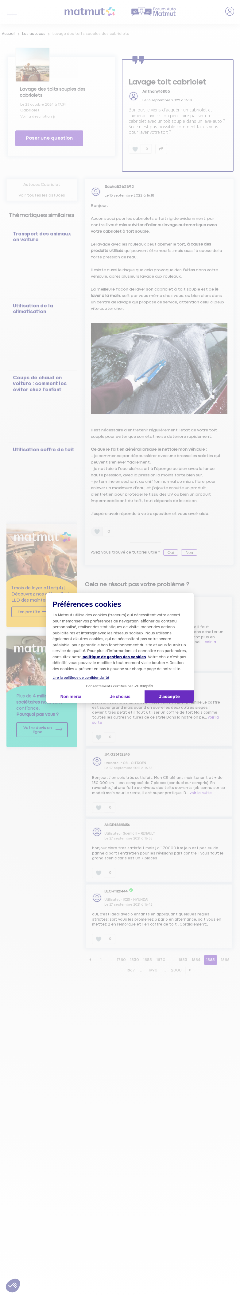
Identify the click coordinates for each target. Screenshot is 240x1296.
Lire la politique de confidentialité (80, 677)
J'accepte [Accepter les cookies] (169, 696)
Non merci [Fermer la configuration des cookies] (70, 696)
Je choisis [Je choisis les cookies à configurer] (120, 696)
